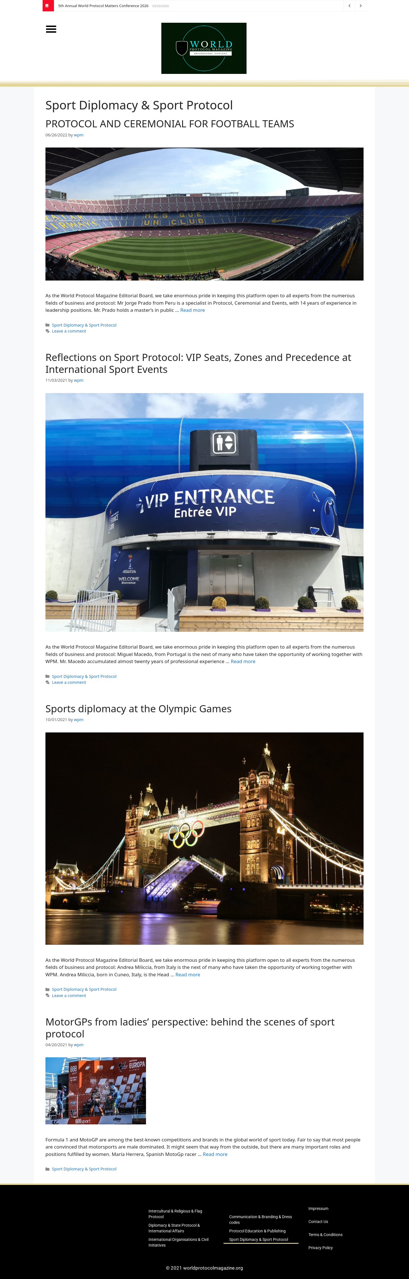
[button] (51, 29)
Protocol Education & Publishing (257, 1231)
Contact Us (318, 1221)
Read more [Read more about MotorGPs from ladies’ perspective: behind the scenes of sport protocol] (215, 1154)
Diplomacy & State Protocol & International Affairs (174, 1228)
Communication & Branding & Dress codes (260, 1219)
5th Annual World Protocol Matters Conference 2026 (103, 5)
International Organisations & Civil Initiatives (178, 1242)
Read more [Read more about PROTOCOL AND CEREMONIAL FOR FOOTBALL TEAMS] (192, 310)
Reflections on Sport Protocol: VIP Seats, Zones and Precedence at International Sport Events (198, 363)
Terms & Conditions (325, 1234)
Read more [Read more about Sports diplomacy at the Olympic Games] (188, 974)
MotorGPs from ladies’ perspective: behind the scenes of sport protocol (190, 1027)
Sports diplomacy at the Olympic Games (138, 708)
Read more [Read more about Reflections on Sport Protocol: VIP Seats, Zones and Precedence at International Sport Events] (243, 661)
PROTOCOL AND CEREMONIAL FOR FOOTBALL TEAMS (169, 123)
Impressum (318, 1208)
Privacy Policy (320, 1247)
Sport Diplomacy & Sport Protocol (84, 325)
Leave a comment (69, 331)
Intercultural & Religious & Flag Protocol (175, 1214)
